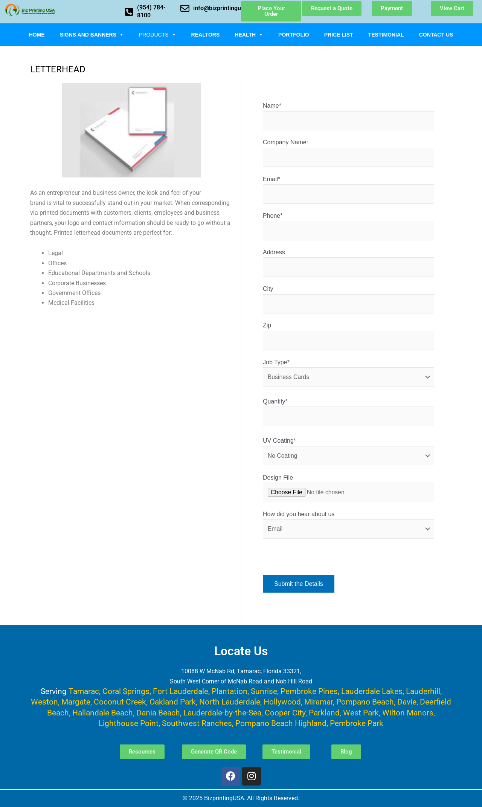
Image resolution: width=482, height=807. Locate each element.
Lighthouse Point (129, 723)
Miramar (318, 702)
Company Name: (348, 153)
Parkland (324, 712)
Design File (348, 491)
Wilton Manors (407, 712)
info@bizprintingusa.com (227, 8)
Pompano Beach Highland (280, 723)
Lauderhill (423, 691)
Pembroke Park (356, 723)
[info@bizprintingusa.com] (184, 8)
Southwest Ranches (197, 723)
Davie (406, 702)
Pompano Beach (365, 702)
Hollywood (282, 702)
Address (348, 264)
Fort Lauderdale (180, 691)
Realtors (205, 35)
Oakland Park (172, 702)
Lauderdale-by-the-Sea (222, 712)
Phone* (348, 227)
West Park (361, 712)
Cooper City (285, 712)
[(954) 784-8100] (128, 11)
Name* (348, 116)
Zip (348, 338)
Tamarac (84, 691)
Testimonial (386, 35)
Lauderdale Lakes (372, 691)
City (348, 301)
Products (157, 34)
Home (37, 35)
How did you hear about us (348, 528)
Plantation (229, 691)
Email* (348, 190)
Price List (338, 35)
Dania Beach (158, 712)
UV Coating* (348, 454)
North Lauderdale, (230, 702)
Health (249, 34)
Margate (75, 702)
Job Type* (348, 375)
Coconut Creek (120, 702)
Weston (44, 702)
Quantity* (348, 414)
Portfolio (293, 35)
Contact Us (436, 35)
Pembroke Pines (309, 691)
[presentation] (320, 564)
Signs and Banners (92, 34)
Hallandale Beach (102, 712)
